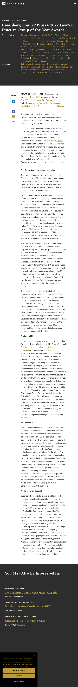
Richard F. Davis (63, 41)
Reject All (19, 680)
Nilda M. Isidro (38, 58)
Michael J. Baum (50, 38)
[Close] (34, 659)
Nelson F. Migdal (30, 41)
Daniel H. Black (56, 49)
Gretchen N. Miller (38, 55)
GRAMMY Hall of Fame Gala (25, 623)
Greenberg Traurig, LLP (30, 97)
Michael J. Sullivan (47, 41)
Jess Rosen (69, 49)
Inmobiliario (46, 69)
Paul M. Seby (35, 46)
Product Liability (57, 106)
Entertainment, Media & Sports (33, 64)
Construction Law (61, 69)
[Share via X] (13, 106)
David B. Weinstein (50, 46)
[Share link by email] (13, 116)
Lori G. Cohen (28, 52)
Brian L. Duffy (47, 35)
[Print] (13, 121)
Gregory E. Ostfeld (30, 61)
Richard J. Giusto (61, 35)
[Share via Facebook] (13, 111)
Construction (44, 103)
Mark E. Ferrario (62, 44)
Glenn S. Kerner (52, 58)
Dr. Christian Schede (68, 38)
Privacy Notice (27, 664)
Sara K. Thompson (44, 52)
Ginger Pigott (46, 61)
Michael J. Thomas (46, 44)
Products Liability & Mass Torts (36, 72)
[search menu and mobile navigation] (75, 3)
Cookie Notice (6, 666)
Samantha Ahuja (29, 44)
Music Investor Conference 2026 (28, 608)
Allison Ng (65, 58)
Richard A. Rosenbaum (30, 35)
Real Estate (29, 109)
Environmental (55, 103)
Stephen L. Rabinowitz (32, 38)
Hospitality (25, 106)
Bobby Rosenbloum (39, 49)
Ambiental (35, 67)
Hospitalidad (47, 67)
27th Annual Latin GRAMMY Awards (31, 595)
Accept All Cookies (19, 674)
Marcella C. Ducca (55, 55)
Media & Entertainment (40, 106)
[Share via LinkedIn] (13, 101)
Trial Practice (56, 72)
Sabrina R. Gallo (60, 52)
